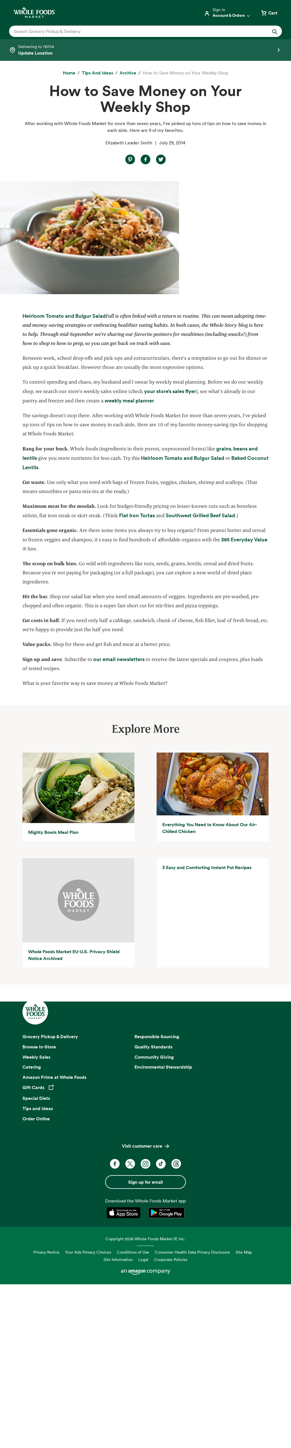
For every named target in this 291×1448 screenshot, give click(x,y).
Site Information (118, 1423)
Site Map (244, 1415)
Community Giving (154, 1220)
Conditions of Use (133, 1415)
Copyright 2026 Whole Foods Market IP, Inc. (145, 1402)
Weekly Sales (36, 1220)
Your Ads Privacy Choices (88, 1415)
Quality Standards (153, 1210)
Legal (143, 1423)
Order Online (36, 1282)
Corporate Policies (170, 1423)
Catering (31, 1230)
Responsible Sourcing (156, 1200)
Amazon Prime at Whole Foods (54, 1241)
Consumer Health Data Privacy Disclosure (192, 1415)
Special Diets (36, 1262)
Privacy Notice (46, 1415)
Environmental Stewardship (163, 1230)
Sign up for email (145, 1346)
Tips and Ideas (37, 1272)
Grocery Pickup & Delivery (50, 1200)
